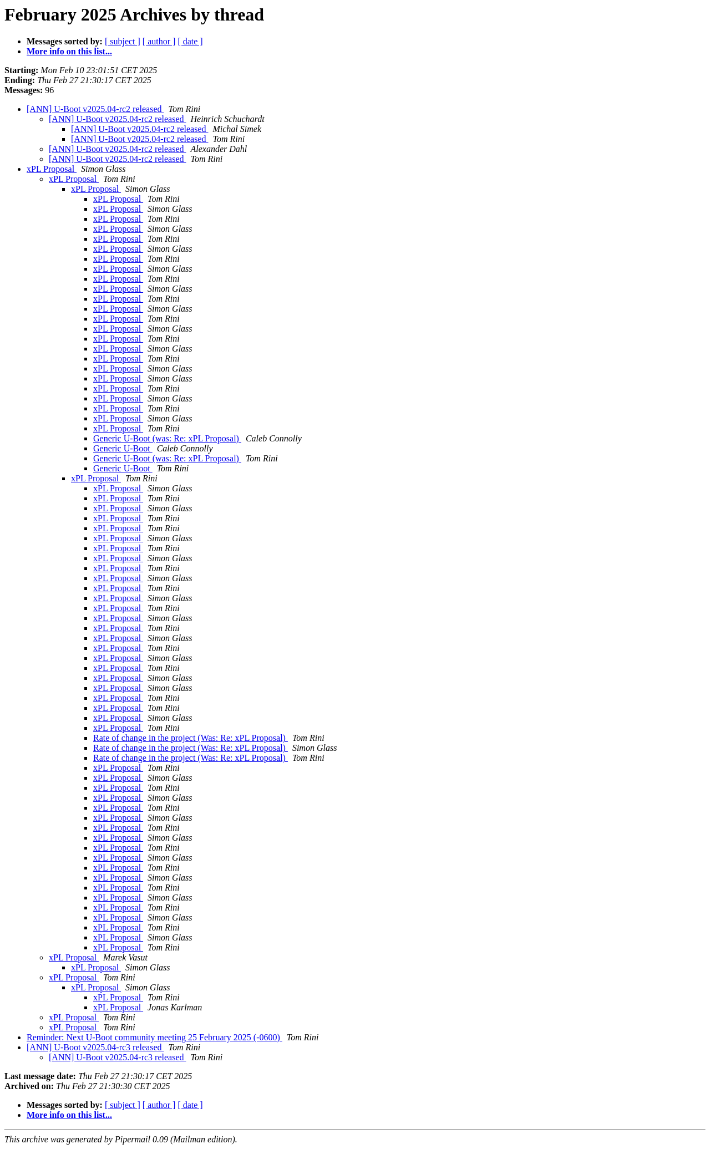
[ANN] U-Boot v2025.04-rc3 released (95, 1047)
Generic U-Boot (123, 448)
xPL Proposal (52, 169)
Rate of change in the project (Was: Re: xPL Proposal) (190, 738)
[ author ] (159, 41)
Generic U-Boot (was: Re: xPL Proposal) (167, 438)
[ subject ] (122, 41)
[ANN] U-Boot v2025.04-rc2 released (95, 109)
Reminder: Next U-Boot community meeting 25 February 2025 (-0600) (154, 1037)
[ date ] (190, 41)
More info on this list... (69, 51)
